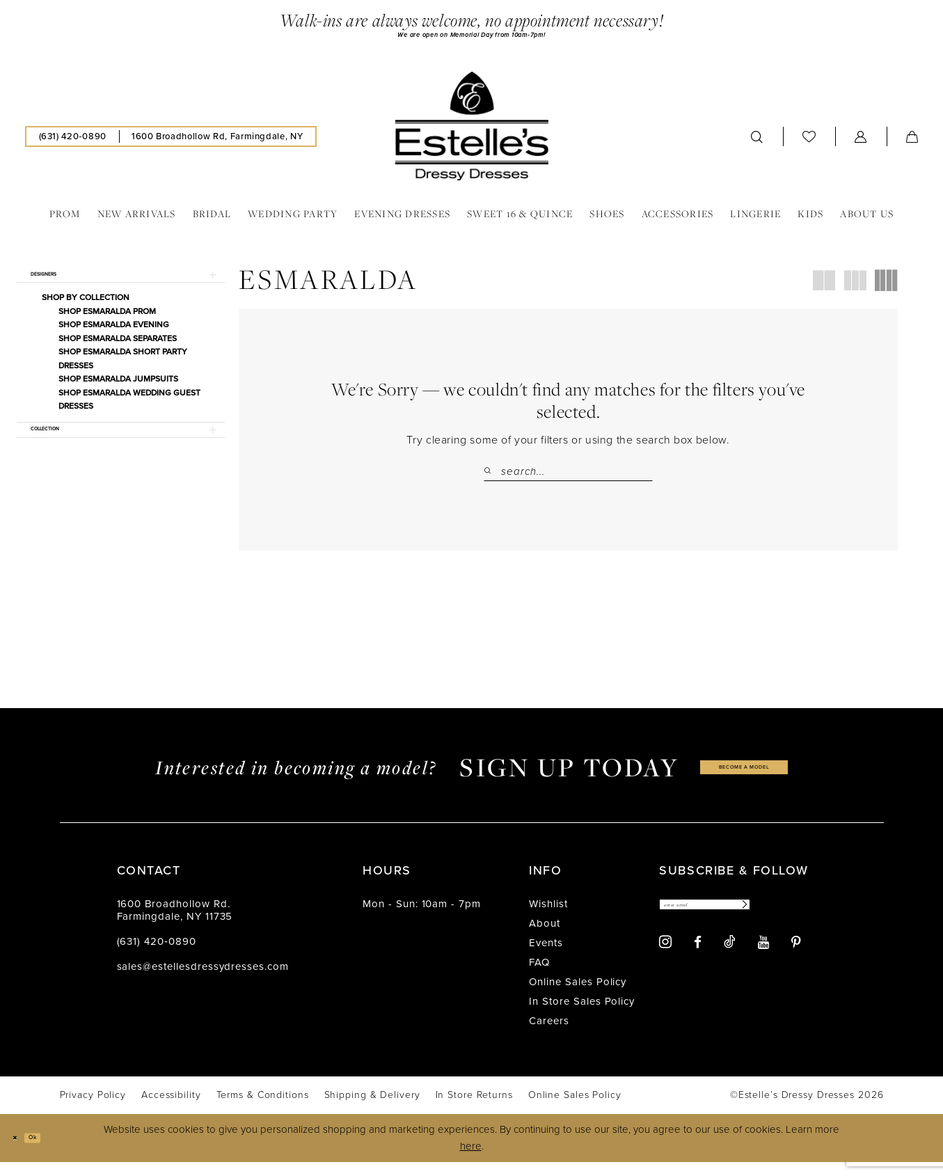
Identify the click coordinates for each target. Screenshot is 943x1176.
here (471, 1160)
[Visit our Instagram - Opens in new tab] (665, 963)
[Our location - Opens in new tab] (217, 143)
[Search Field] (568, 477)
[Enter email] (741, 922)
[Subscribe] (811, 922)
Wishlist (548, 917)
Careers (549, 1034)
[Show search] (757, 143)
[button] (861, 143)
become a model (744, 780)
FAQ (539, 976)
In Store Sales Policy (582, 1015)
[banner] (471, 132)
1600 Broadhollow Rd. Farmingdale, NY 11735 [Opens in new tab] (175, 924)
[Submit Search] (492, 477)
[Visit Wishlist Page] (809, 142)
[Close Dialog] (20, 1152)
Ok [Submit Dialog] (50, 1151)
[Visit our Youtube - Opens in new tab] (763, 963)
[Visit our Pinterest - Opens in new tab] (796, 963)
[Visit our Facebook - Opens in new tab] (698, 963)
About (544, 937)
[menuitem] (72, 143)
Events (546, 956)
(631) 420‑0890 (156, 955)
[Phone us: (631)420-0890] (72, 143)
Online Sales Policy (577, 995)
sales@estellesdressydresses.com (203, 980)
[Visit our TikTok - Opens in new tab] (730, 963)
